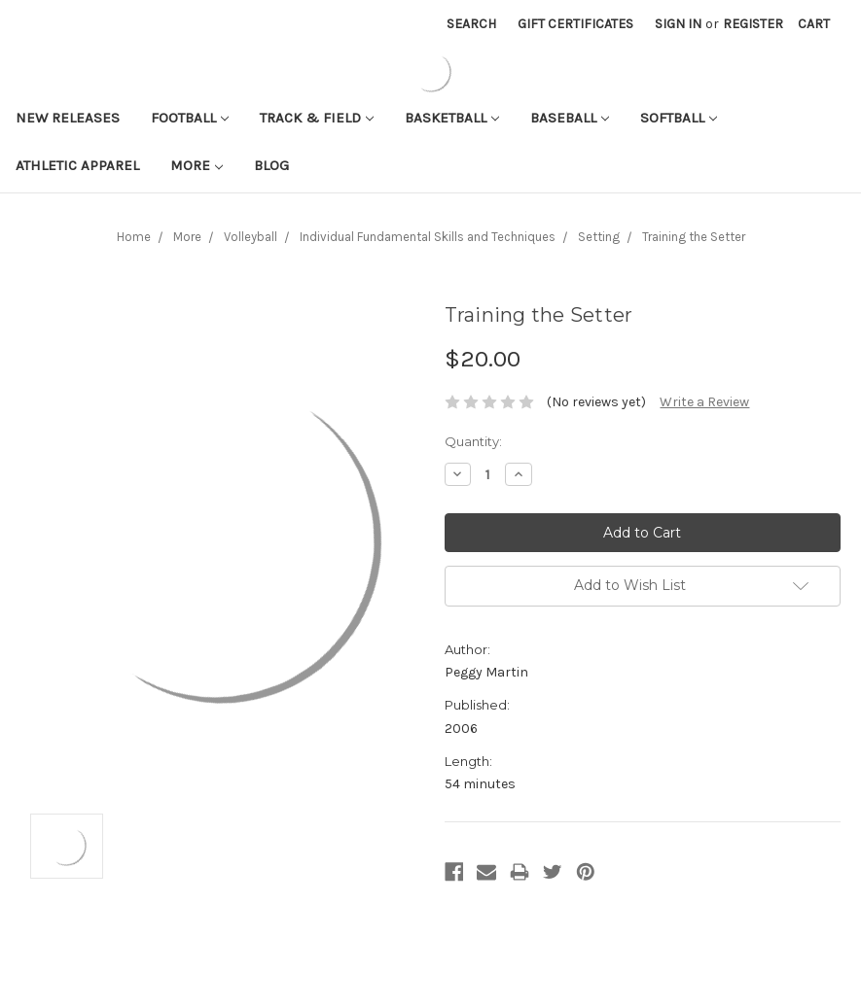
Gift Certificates (575, 24)
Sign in (678, 24)
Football (190, 117)
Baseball (569, 117)
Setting (599, 236)
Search (471, 24)
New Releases (68, 117)
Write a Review (704, 402)
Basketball (452, 117)
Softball (678, 117)
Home (134, 236)
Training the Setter (693, 236)
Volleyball (250, 236)
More (196, 165)
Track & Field (317, 117)
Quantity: (473, 441)
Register (753, 24)
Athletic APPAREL (77, 165)
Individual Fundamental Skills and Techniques (428, 236)
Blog (271, 165)
